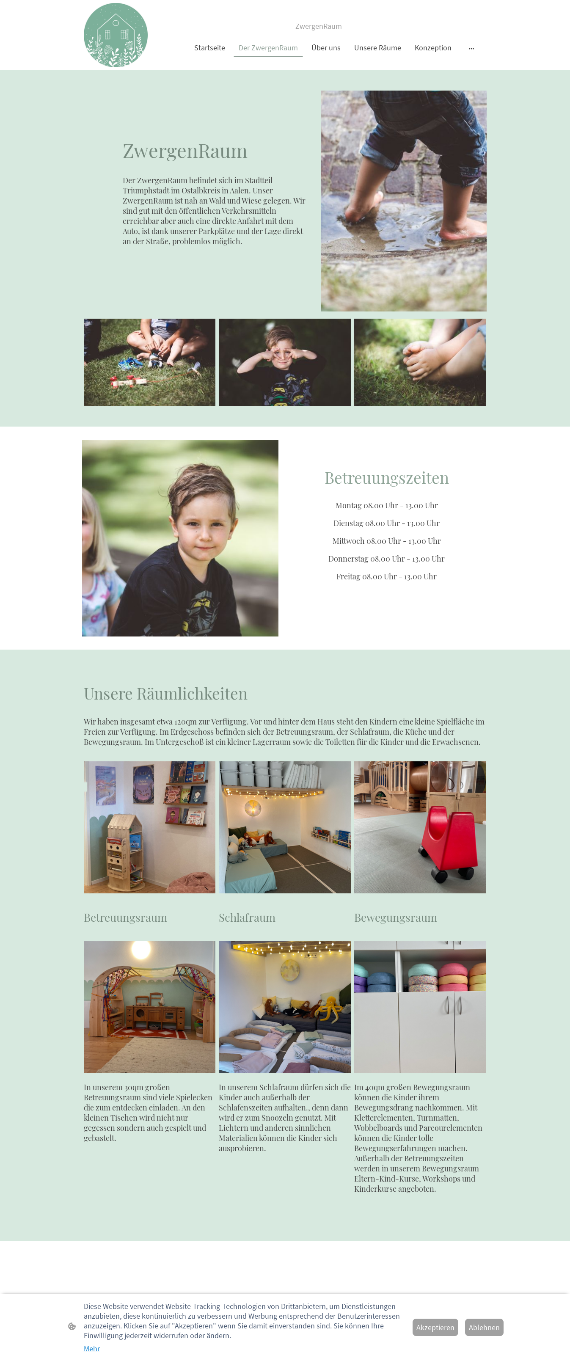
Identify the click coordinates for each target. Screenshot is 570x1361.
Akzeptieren (435, 1327)
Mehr (92, 1348)
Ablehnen (484, 1327)
